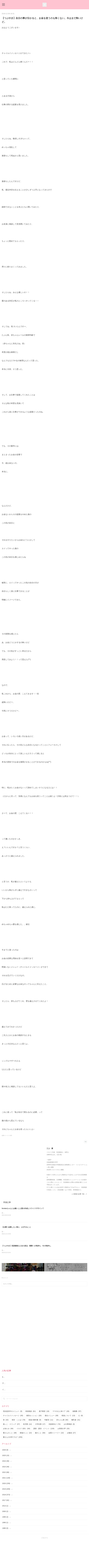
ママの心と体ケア (60, 1412)
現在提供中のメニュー (12, 1412)
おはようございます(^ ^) (9, 1231)
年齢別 (48, 1420)
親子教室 (44, 1412)
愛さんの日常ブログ (12, 1437)
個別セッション (33, 1416)
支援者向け (54, 1424)
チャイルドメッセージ (13, 1416)
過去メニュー (51, 1416)
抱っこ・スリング (11, 1424)
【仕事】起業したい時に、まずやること (16, 1227)
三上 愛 (50, 1148)
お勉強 (71, 1433)
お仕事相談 (69, 1424)
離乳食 (76, 1420)
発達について (68, 1416)
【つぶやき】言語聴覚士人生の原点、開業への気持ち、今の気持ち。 (27, 1246)
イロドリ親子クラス (9, 1390)
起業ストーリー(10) (7, 1135)
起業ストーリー (56, 1433)
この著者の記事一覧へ (79, 1194)
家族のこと (26, 1433)
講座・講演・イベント (43, 1429)
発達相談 (30, 1412)
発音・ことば (18, 1420)
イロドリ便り (23, 1429)
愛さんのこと (10, 1433)
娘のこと (40, 1433)
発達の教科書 (35, 1420)
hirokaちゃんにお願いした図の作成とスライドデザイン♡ (23, 1208)
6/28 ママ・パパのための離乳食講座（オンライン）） (21, 1377)
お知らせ (8, 1429)
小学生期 (40, 1424)
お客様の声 (64, 1429)
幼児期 (27, 1424)
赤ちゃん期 (62, 1420)
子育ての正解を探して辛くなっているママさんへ (20, 1384)
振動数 (77, 1412)
